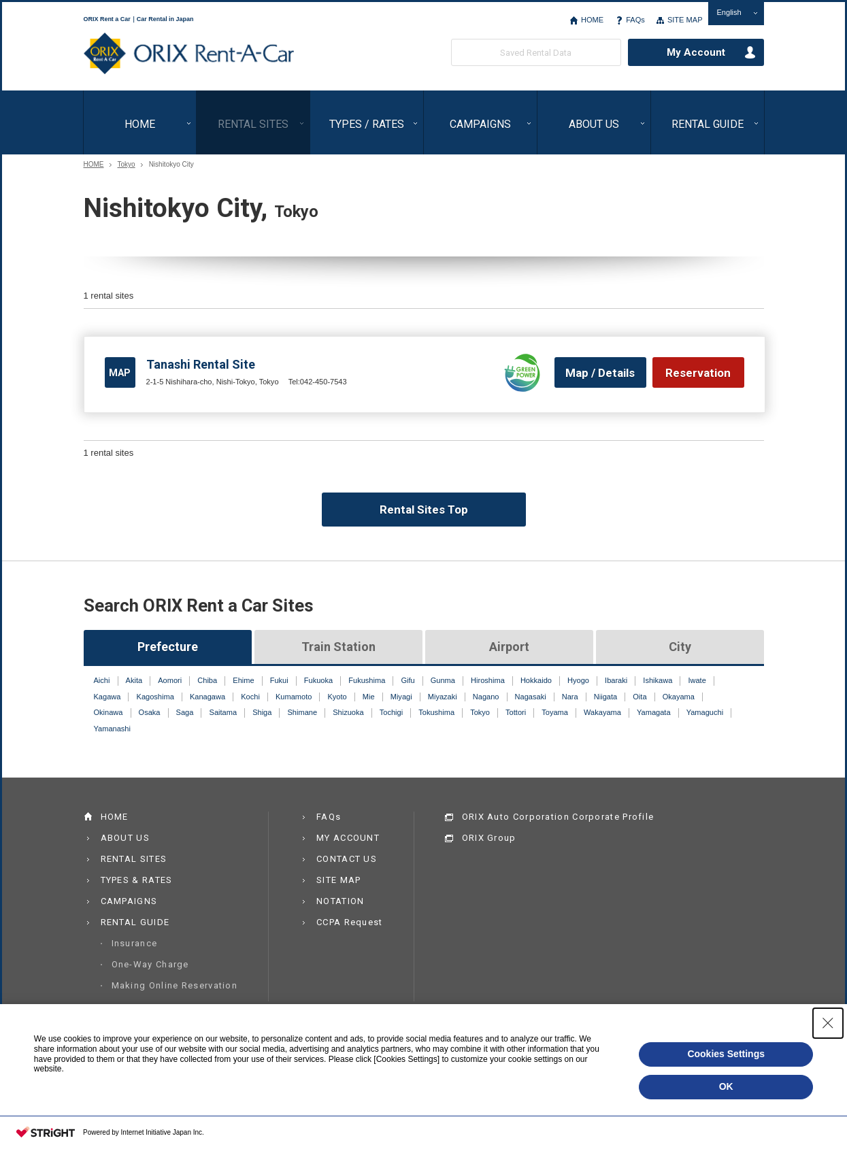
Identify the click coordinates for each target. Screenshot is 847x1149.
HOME (592, 20)
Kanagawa (207, 697)
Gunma (443, 680)
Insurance (135, 943)
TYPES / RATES (366, 124)
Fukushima (366, 680)
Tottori (515, 712)
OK (726, 1086)
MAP (120, 372)
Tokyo (126, 164)
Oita (639, 697)
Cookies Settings (726, 1053)
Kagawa (107, 697)
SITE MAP (685, 20)
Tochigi (391, 712)
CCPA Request (349, 922)
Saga (185, 712)
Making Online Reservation (175, 985)
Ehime (243, 680)
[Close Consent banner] (828, 1023)
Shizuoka (348, 712)
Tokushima (436, 712)
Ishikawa (657, 680)
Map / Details (600, 373)
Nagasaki (530, 697)
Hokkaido (536, 680)
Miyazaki (442, 697)
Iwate (696, 680)
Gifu (407, 680)
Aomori (170, 680)
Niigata (605, 697)
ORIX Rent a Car (189, 54)
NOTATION (340, 901)
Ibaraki (616, 680)
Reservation (698, 373)
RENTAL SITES (253, 124)
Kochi (250, 697)
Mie (369, 697)
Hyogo (578, 680)
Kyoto (336, 697)
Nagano (486, 697)
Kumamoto (294, 697)
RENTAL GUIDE (707, 124)
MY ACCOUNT (348, 838)
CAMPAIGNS (480, 124)
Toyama (555, 712)
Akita (134, 680)
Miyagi (401, 697)
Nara (570, 697)
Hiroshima (488, 680)
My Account (696, 52)
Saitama (223, 712)
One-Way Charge (150, 964)
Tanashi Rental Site (200, 364)
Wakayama (602, 712)
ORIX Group (489, 838)
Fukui (279, 680)
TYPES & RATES (137, 880)
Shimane (303, 712)
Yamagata (654, 712)
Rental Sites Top (424, 509)
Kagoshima (155, 697)
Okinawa (108, 712)
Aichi (102, 680)
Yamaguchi (704, 712)
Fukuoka (318, 680)
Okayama (679, 697)
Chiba (207, 680)
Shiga (261, 712)
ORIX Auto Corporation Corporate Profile (558, 817)
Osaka (150, 712)
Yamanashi (112, 729)
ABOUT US (594, 124)
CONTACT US (346, 859)
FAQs (635, 20)
